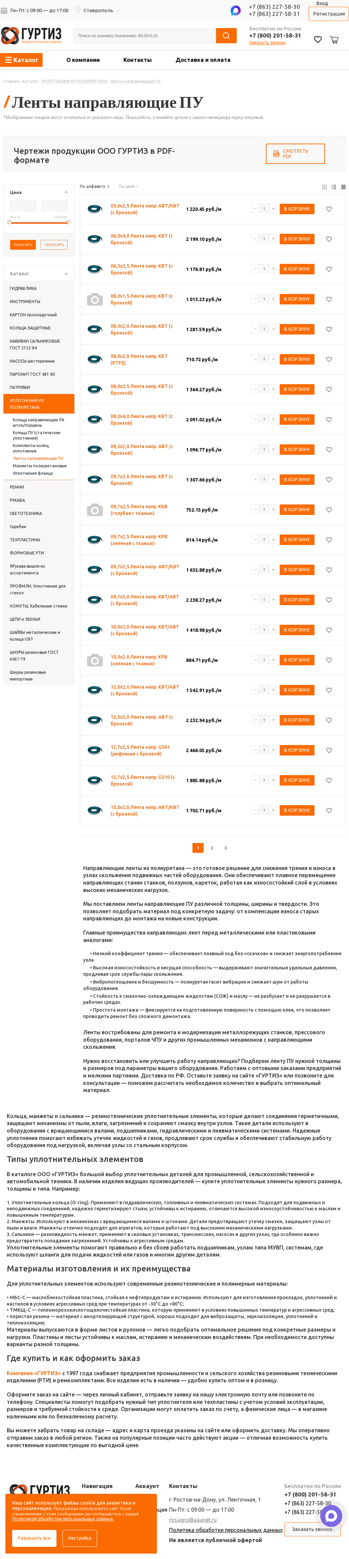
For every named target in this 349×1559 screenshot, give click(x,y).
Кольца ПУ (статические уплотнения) (37, 435)
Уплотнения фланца (33, 473)
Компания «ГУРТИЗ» (34, 1373)
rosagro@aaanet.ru (193, 1520)
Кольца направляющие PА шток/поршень (38, 422)
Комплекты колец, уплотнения (31, 448)
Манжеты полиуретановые (40, 466)
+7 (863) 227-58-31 (274, 13)
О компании (83, 59)
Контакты (137, 59)
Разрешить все (34, 1538)
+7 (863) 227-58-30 (274, 6)
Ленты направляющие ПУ (38, 458)
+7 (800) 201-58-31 (275, 35)
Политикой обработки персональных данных (62, 1518)
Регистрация (329, 14)
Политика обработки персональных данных (226, 1530)
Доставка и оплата (203, 59)
